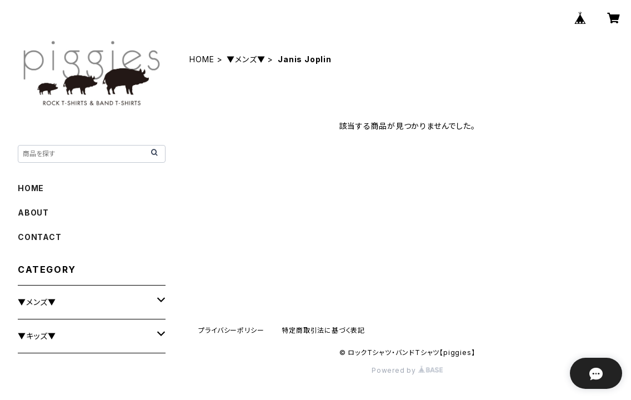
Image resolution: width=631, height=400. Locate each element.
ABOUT (33, 212)
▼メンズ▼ (246, 59)
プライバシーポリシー (231, 330)
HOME (201, 59)
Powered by (407, 370)
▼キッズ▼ (37, 336)
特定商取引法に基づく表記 (323, 330)
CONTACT (40, 237)
